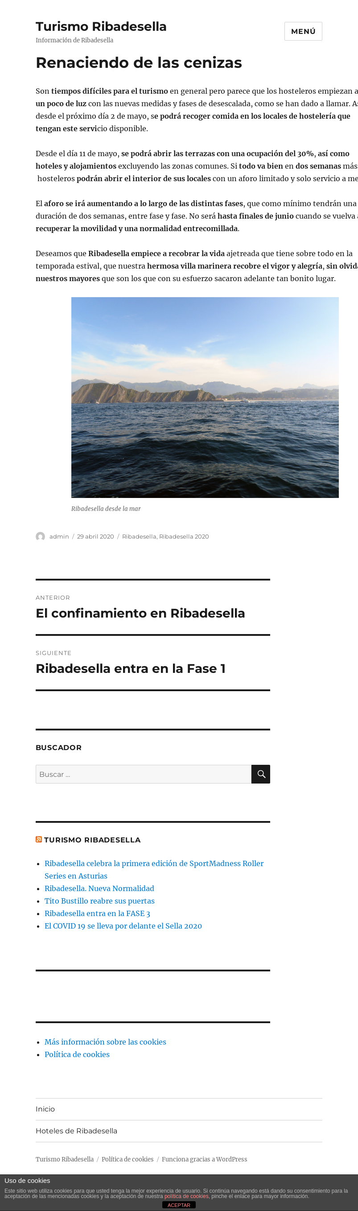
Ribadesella (139, 536)
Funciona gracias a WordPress (204, 1159)
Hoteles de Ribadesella (76, 1131)
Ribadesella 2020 (184, 536)
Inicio (45, 1109)
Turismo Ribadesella (101, 26)
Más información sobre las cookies (105, 1041)
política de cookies (187, 1196)
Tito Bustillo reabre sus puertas (100, 900)
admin (59, 536)
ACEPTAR (179, 1205)
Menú (303, 31)
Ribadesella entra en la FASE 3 (97, 913)
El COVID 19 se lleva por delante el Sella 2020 (123, 925)
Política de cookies (77, 1054)
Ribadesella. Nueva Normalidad (99, 888)
